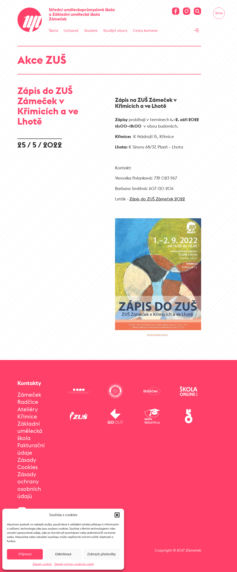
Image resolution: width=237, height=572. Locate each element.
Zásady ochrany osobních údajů (74, 564)
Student (91, 30)
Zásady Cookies (27, 463)
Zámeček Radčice (29, 398)
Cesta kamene (145, 30)
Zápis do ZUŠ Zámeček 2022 (157, 199)
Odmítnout (63, 554)
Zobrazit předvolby (101, 554)
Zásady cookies (42, 564)
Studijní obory (115, 30)
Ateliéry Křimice (27, 413)
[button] (117, 515)
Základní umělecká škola (29, 430)
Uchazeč (71, 30)
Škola (53, 30)
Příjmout (25, 554)
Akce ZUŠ (41, 60)
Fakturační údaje (31, 449)
